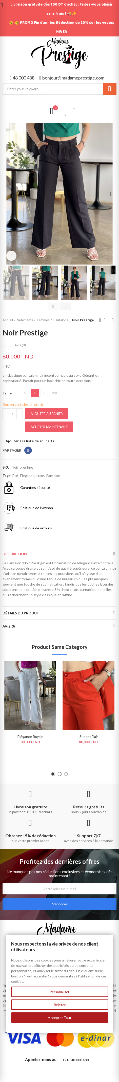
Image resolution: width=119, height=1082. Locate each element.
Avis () (20, 345)
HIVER (61, 32)
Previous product (100, 320)
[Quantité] (13, 413)
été (15, 475)
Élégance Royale (30, 736)
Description (15, 554)
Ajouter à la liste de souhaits (30, 441)
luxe (40, 475)
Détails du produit (21, 613)
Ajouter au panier (47, 414)
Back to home (106, 320)
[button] (22, 77)
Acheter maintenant (49, 427)
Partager (28, 450)
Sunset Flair (89, 736)
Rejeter (60, 1005)
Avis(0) (9, 626)
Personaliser (59, 992)
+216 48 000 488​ (76, 1060)
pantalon (53, 475)
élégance (27, 475)
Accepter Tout (59, 1017)
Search (109, 89)
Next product (112, 320)
